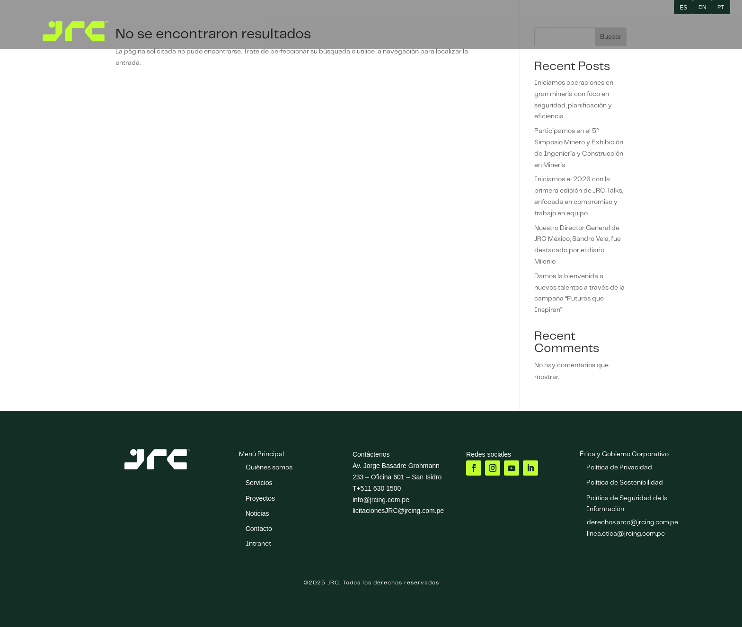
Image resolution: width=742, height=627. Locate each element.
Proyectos (260, 498)
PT (720, 7)
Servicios (259, 482)
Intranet (258, 543)
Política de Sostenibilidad (624, 482)
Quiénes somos (269, 467)
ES (683, 7)
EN (702, 7)
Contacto (259, 528)
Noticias (257, 513)
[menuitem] (312, 31)
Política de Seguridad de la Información (627, 504)
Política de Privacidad (619, 467)
